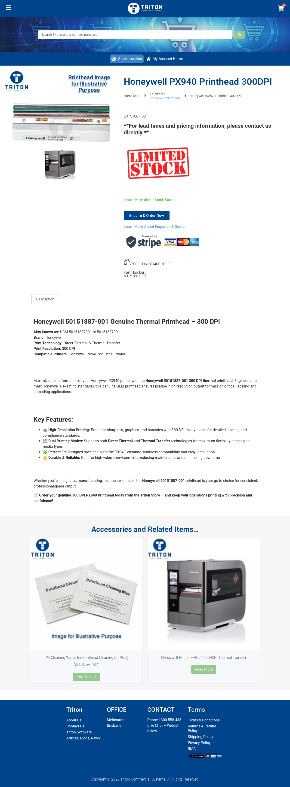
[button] (9, 9)
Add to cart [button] (86, 677)
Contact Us (75, 726)
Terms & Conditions (204, 720)
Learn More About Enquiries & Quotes (155, 226)
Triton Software (79, 732)
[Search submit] (239, 35)
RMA (192, 749)
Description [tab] (45, 299)
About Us (73, 720)
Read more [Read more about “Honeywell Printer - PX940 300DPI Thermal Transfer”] (204, 669)
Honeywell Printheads (165, 98)
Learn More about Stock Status (149, 200)
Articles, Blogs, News (83, 738)
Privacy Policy (199, 743)
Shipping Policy (200, 737)
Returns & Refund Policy (202, 728)
